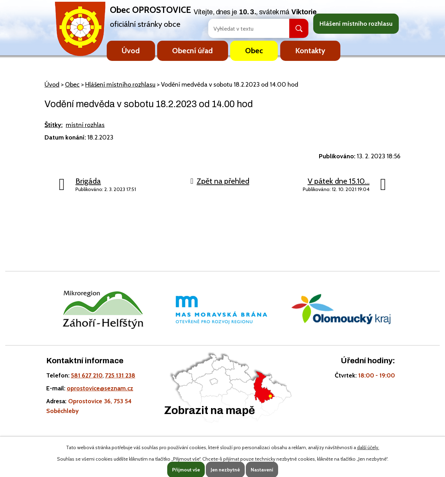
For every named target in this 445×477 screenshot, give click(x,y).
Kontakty (310, 50)
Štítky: (53, 125)
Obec (254, 50)
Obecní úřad (192, 50)
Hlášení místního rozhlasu (356, 23)
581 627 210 (87, 375)
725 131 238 (120, 375)
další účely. (368, 447)
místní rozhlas (85, 125)
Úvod (131, 50)
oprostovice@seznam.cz (100, 388)
